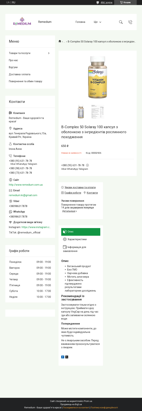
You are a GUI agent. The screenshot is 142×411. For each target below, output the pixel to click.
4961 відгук (106, 2)
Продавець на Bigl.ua (71, 404)
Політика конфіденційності (104, 407)
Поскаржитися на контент (76, 407)
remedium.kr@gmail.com (23, 195)
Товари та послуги (19, 53)
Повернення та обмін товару (25, 81)
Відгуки (13, 67)
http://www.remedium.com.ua (26, 184)
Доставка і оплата (19, 74)
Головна (80, 22)
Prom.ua (88, 401)
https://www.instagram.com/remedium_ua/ (36, 227)
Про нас (13, 60)
